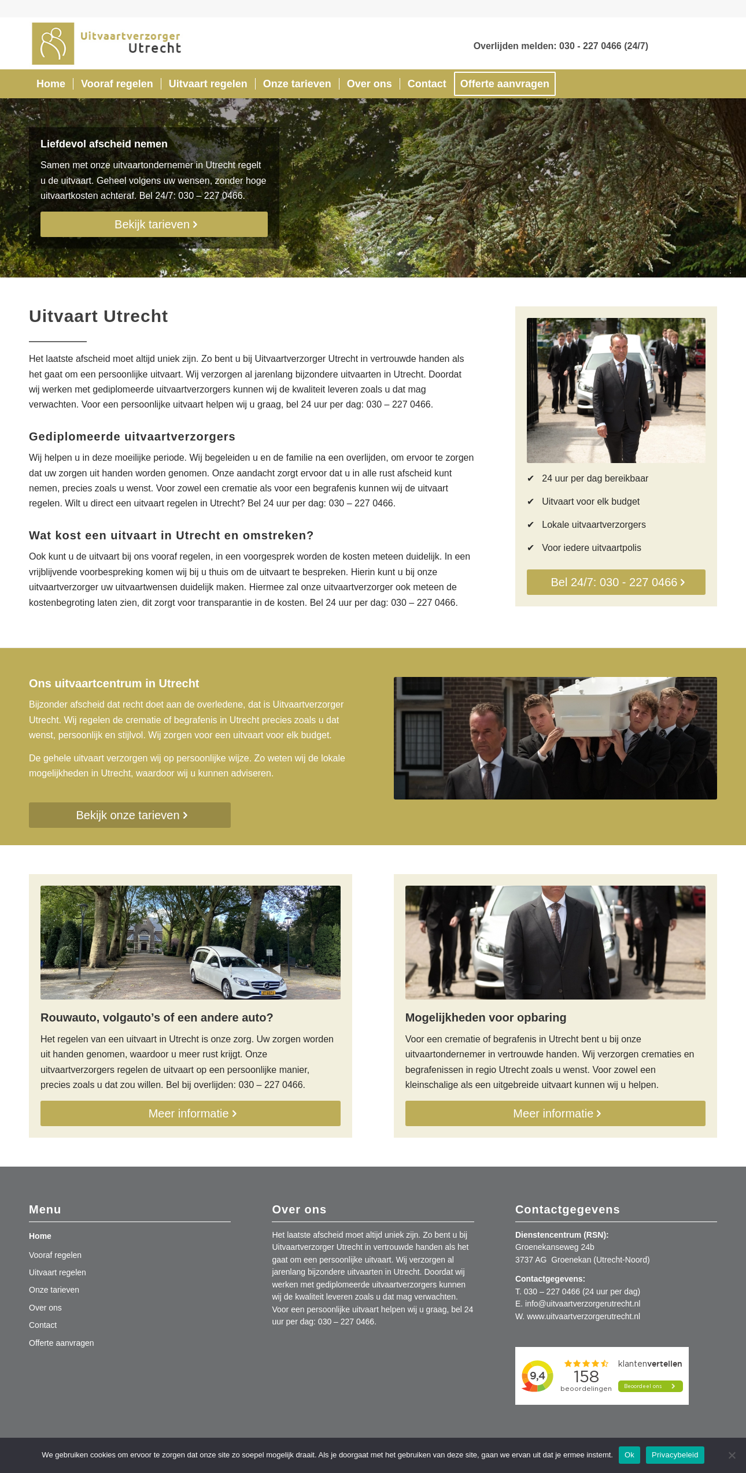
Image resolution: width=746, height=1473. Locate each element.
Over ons (45, 1307)
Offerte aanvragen (61, 1343)
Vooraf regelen (55, 1255)
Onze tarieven (54, 1289)
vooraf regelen (181, 556)
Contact (43, 1325)
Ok (629, 1454)
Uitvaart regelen (57, 1272)
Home (40, 1236)
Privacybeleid (675, 1454)
